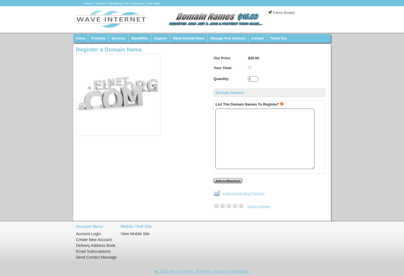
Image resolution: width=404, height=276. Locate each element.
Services (118, 38)
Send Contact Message (96, 257)
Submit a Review (258, 206)
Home (89, 3)
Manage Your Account (227, 38)
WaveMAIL (139, 38)
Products (98, 38)
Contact (257, 38)
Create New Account (94, 239)
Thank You (278, 38)
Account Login (88, 233)
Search (101, 3)
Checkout (137, 3)
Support (160, 38)
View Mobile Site (135, 233)
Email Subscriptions (93, 251)
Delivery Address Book (95, 245)
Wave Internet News (189, 38)
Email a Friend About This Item (243, 193)
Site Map (154, 3)
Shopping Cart (118, 3)
